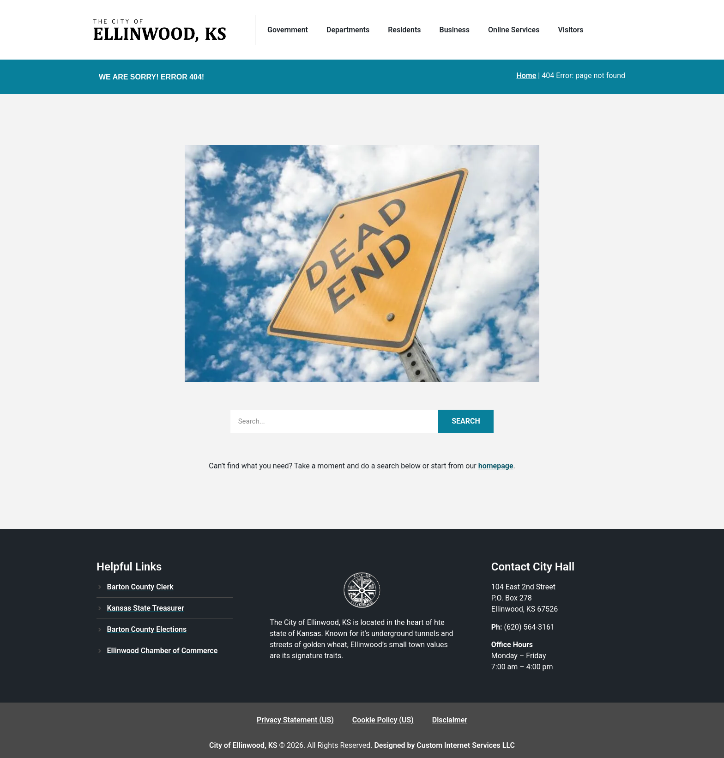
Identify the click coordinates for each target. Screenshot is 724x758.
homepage (495, 465)
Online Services (516, 30)
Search (466, 421)
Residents (406, 30)
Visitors (570, 29)
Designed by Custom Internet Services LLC (444, 745)
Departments (350, 30)
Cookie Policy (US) (383, 720)
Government (290, 30)
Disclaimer (449, 720)
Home (526, 75)
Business (457, 30)
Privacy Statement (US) (295, 720)
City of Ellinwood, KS (243, 745)
